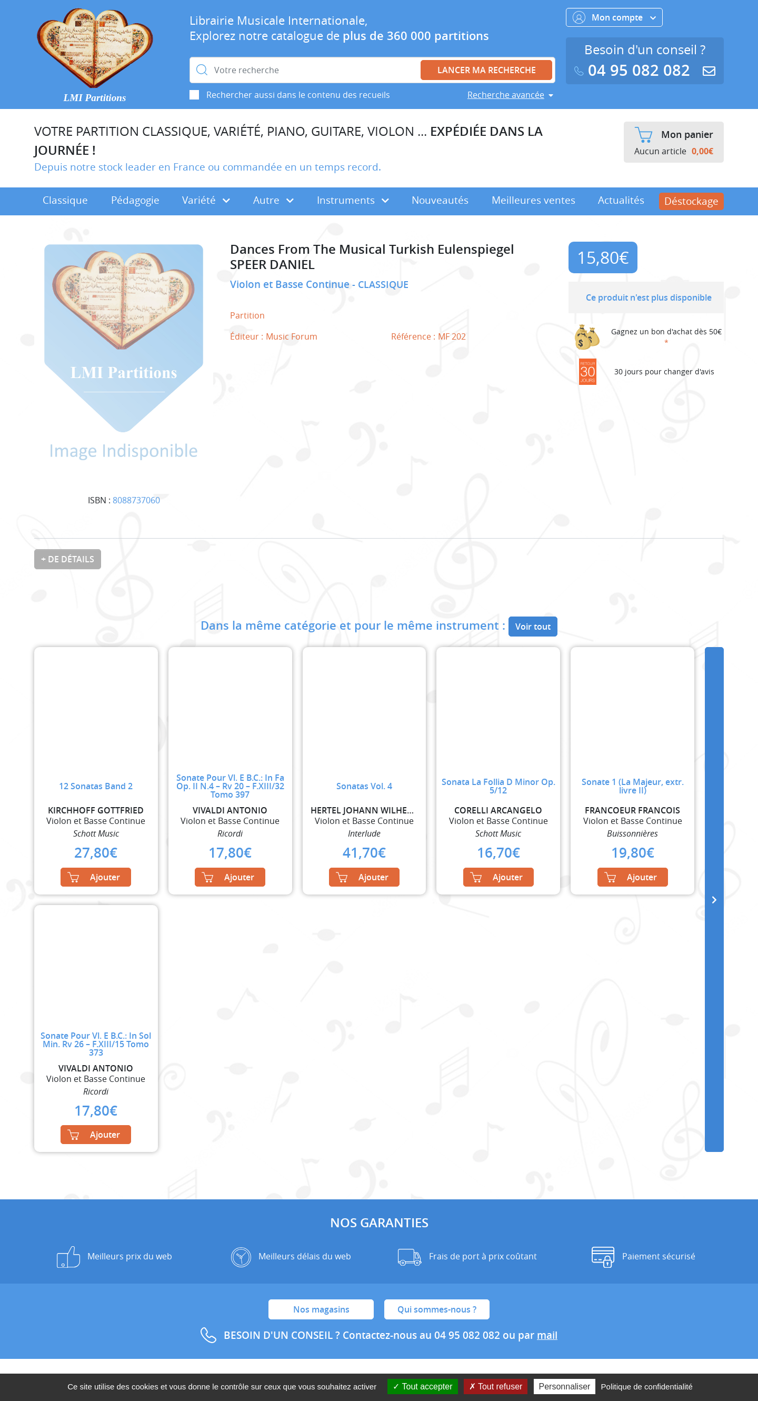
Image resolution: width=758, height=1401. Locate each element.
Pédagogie (135, 200)
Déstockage (691, 201)
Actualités (621, 200)
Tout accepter (422, 1386)
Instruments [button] (353, 200)
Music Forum (291, 336)
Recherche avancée (505, 95)
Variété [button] (206, 200)
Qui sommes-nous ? (436, 1309)
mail (547, 1335)
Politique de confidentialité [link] (647, 1386)
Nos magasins (321, 1309)
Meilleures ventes (533, 200)
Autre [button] (273, 200)
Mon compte (614, 17)
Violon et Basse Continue (291, 284)
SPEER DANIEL (272, 264)
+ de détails (67, 559)
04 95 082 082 (634, 70)
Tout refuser (496, 1386)
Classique (65, 200)
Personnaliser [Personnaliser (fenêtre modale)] (565, 1386)
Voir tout (533, 626)
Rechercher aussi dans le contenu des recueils (298, 95)
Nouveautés (440, 200)
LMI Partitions (95, 97)
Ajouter (93, 877)
